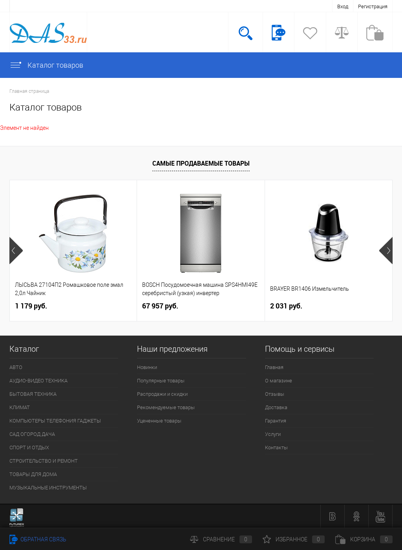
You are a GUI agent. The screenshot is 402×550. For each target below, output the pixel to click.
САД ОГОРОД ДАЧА (32, 434)
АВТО (15, 367)
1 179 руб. (31, 306)
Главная (274, 367)
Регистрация (372, 6)
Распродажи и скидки (162, 394)
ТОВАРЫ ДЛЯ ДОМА (33, 474)
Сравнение (221, 539)
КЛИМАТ (19, 407)
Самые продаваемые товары (201, 163)
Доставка (276, 407)
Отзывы (274, 394)
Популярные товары (161, 381)
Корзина (364, 539)
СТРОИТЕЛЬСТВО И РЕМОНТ (43, 461)
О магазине (278, 381)
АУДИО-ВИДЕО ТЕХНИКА (38, 381)
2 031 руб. (286, 306)
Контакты (276, 447)
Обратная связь (37, 539)
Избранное (294, 539)
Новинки (147, 367)
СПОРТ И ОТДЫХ (29, 447)
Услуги (273, 434)
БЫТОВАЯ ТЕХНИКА (33, 394)
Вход (342, 6)
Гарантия (275, 421)
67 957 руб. (160, 306)
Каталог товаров (46, 65)
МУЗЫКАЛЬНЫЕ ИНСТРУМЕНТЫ (48, 488)
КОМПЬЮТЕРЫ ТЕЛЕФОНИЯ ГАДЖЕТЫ (55, 421)
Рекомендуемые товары (166, 407)
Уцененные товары (159, 421)
